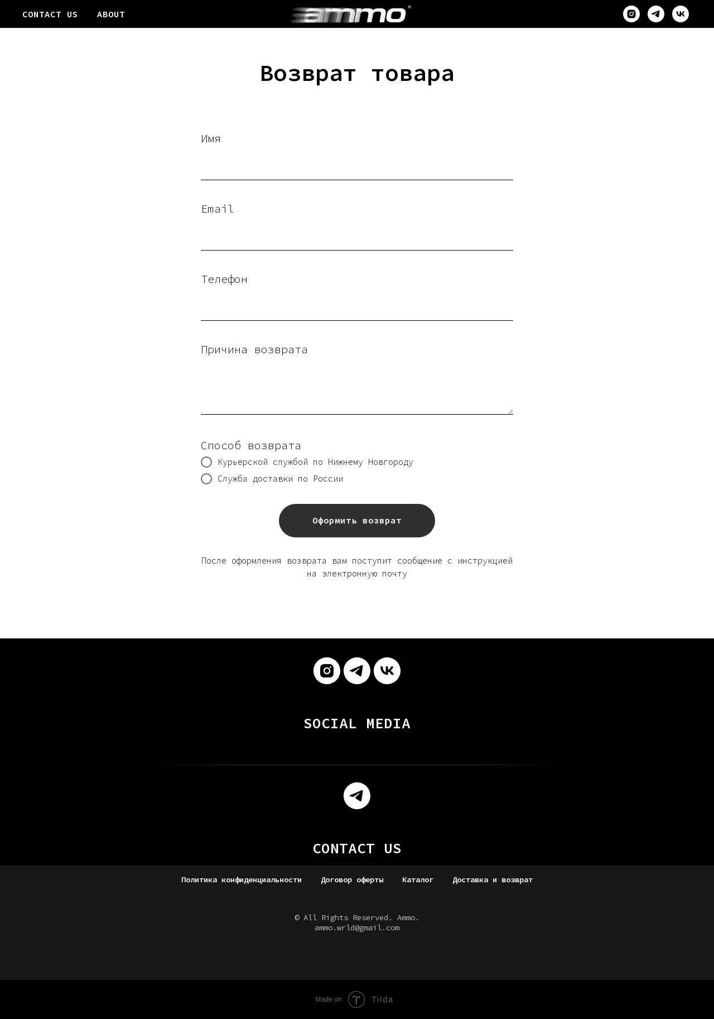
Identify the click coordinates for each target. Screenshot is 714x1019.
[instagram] (631, 14)
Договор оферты (352, 879)
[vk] (680, 14)
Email (217, 208)
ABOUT (111, 14)
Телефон (224, 279)
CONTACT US (50, 14)
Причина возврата (254, 349)
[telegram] (656, 14)
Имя (211, 138)
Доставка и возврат (492, 879)
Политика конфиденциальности (241, 879)
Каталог (417, 879)
